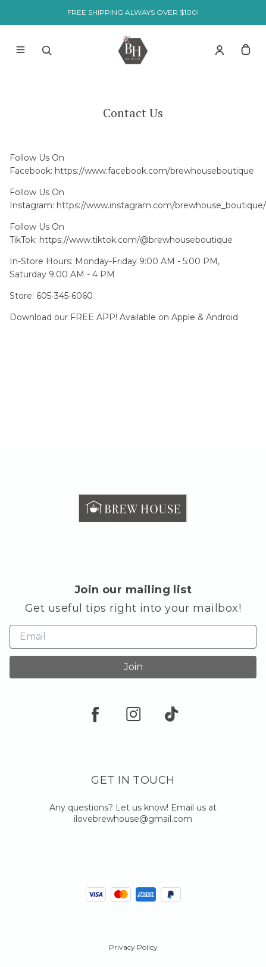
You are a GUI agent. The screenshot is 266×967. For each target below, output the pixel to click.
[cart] (245, 50)
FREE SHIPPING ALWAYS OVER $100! (133, 12)
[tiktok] (171, 714)
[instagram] (133, 714)
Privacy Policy (133, 947)
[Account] (219, 50)
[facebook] (95, 714)
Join (133, 666)
